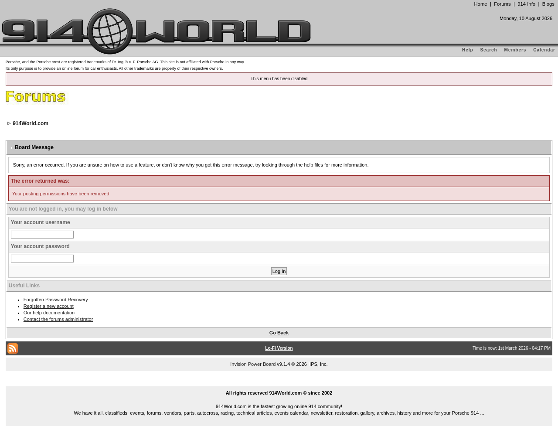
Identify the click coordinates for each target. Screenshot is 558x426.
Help (467, 50)
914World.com (30, 123)
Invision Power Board (253, 364)
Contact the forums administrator (58, 319)
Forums (502, 4)
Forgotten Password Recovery (56, 299)
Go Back (279, 332)
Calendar (544, 50)
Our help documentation (49, 312)
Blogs (548, 4)
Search (488, 50)
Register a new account (49, 306)
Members (515, 50)
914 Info (526, 4)
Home (480, 4)
